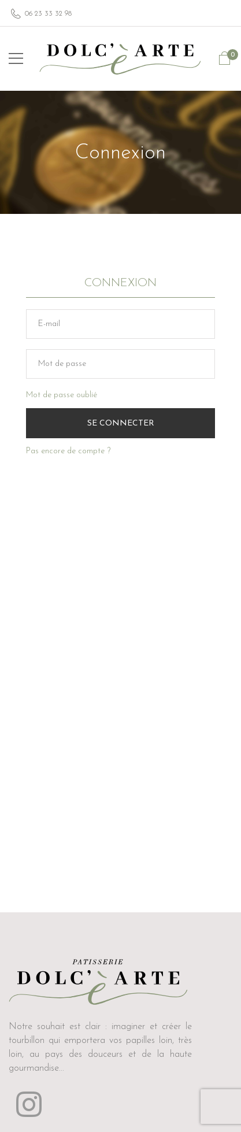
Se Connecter (120, 423)
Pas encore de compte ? (68, 451)
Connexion (120, 283)
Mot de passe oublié (61, 395)
